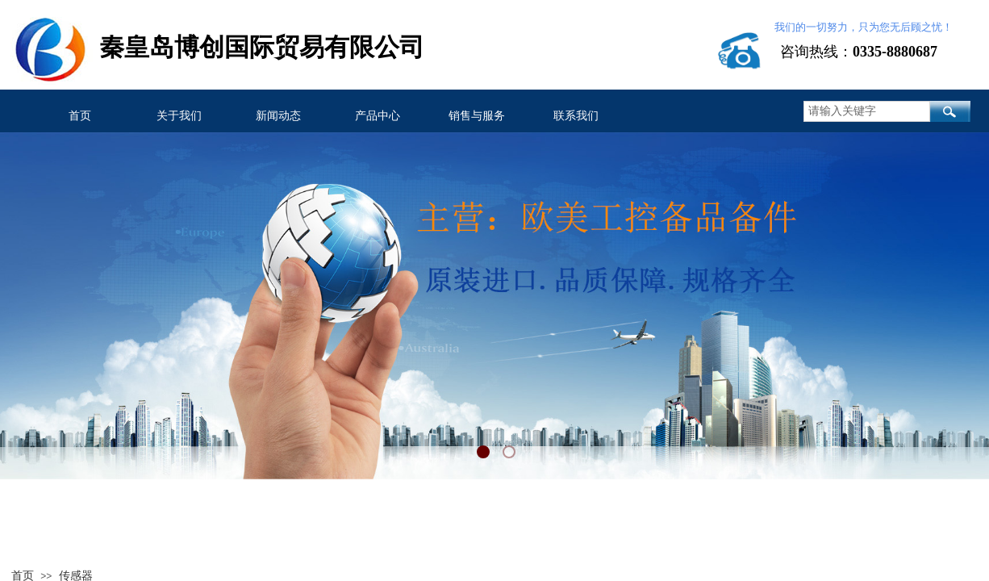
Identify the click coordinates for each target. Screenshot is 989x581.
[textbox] (866, 111)
